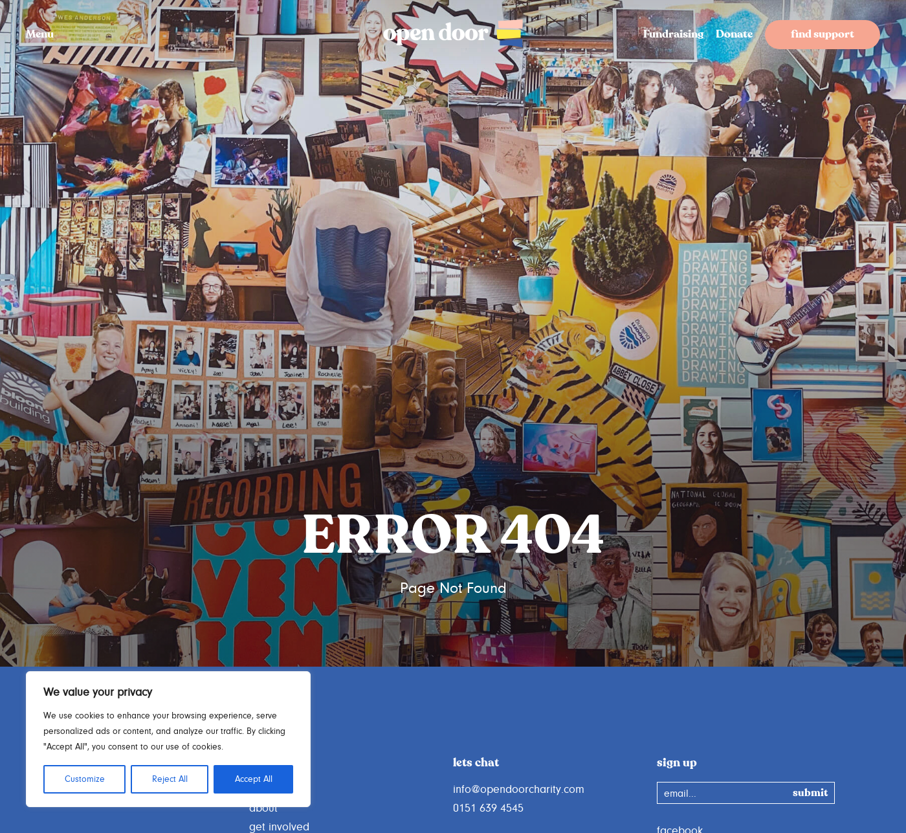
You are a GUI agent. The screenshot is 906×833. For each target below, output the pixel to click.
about (263, 808)
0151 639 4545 (488, 808)
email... (680, 793)
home (263, 789)
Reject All (170, 779)
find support (822, 34)
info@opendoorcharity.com (518, 789)
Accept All (253, 779)
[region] (168, 739)
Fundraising (673, 34)
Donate (734, 34)
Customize (85, 779)
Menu (40, 34)
